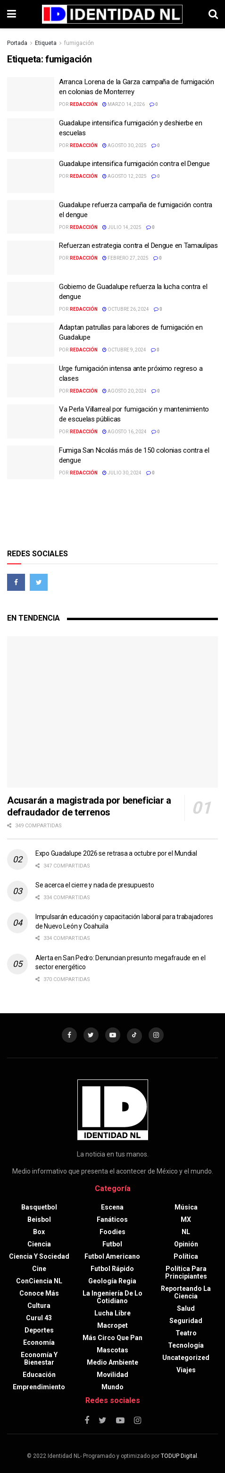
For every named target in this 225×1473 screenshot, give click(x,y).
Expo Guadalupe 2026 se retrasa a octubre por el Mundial (116, 853)
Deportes (39, 1330)
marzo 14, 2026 (123, 104)
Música (186, 1207)
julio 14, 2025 (122, 227)
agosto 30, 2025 (124, 145)
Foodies (112, 1232)
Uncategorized (185, 1357)
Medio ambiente (112, 1362)
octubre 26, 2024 (125, 309)
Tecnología (186, 1345)
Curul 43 (39, 1318)
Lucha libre (112, 1313)
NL (186, 1232)
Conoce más (39, 1293)
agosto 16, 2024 (124, 431)
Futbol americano (112, 1256)
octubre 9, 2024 (124, 349)
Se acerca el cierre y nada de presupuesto (94, 885)
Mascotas (112, 1350)
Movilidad (112, 1374)
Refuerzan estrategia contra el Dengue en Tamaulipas (138, 245)
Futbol (112, 1244)
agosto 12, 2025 (124, 176)
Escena (112, 1207)
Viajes (186, 1370)
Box (39, 1232)
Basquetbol (39, 1207)
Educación (39, 1374)
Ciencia (39, 1244)
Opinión (186, 1244)
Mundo (112, 1387)
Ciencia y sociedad (39, 1256)
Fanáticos (112, 1219)
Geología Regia (112, 1281)
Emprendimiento (39, 1387)
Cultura (38, 1305)
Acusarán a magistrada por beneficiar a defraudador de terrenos (89, 806)
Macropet (112, 1325)
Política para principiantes (186, 1272)
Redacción (84, 104)
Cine (39, 1268)
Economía (39, 1342)
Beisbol (39, 1219)
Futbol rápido (112, 1268)
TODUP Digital (179, 1456)
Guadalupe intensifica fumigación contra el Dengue (134, 163)
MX (186, 1219)
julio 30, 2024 (122, 472)
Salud (186, 1308)
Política (186, 1256)
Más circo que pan (112, 1337)
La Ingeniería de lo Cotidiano (112, 1297)
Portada (17, 43)
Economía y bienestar (39, 1358)
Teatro (186, 1333)
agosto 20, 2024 (124, 391)
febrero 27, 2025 (125, 258)
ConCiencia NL (39, 1281)
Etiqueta (46, 43)
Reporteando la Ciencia (186, 1292)
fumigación (79, 43)
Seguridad (185, 1320)
